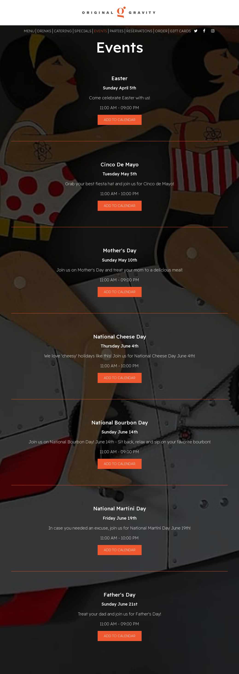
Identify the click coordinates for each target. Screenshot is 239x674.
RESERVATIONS (139, 31)
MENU (29, 31)
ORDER (161, 31)
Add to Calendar (119, 120)
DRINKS (44, 31)
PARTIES (117, 31)
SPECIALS (82, 31)
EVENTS (100, 31)
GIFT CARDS (180, 31)
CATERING (63, 31)
